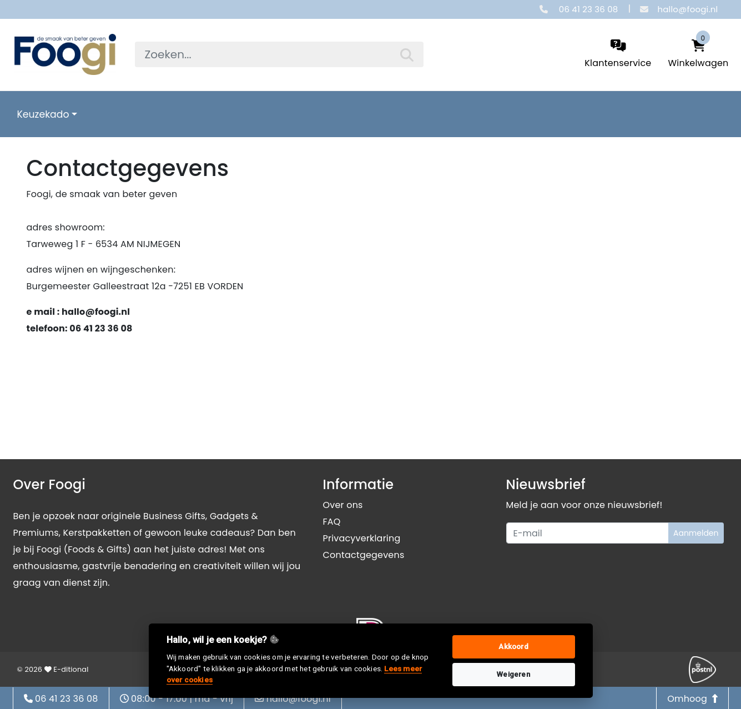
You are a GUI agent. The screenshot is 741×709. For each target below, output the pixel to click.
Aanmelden (696, 533)
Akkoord (513, 646)
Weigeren (513, 674)
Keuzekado (43, 114)
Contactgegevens (364, 555)
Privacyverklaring (362, 538)
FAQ (332, 521)
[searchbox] (279, 54)
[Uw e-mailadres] (587, 533)
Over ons (343, 505)
